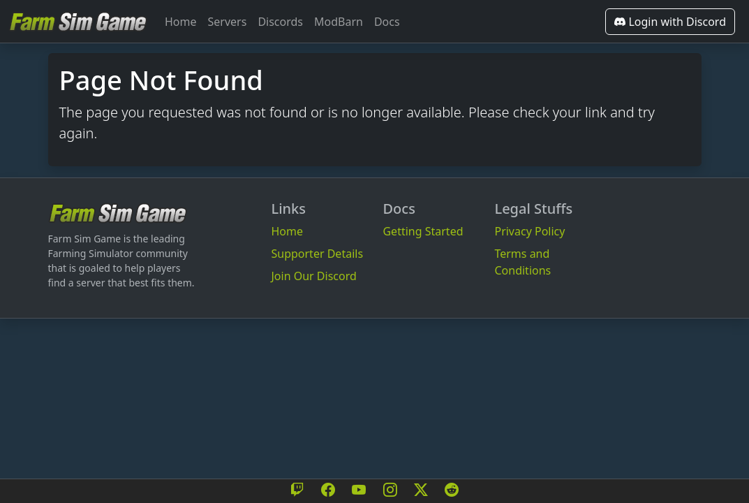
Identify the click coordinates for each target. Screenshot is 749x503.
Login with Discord (670, 21)
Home (181, 21)
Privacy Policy (529, 231)
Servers (227, 21)
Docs (387, 21)
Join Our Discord (313, 276)
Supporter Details (317, 253)
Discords (280, 21)
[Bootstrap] (118, 213)
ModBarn (338, 21)
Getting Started (423, 231)
